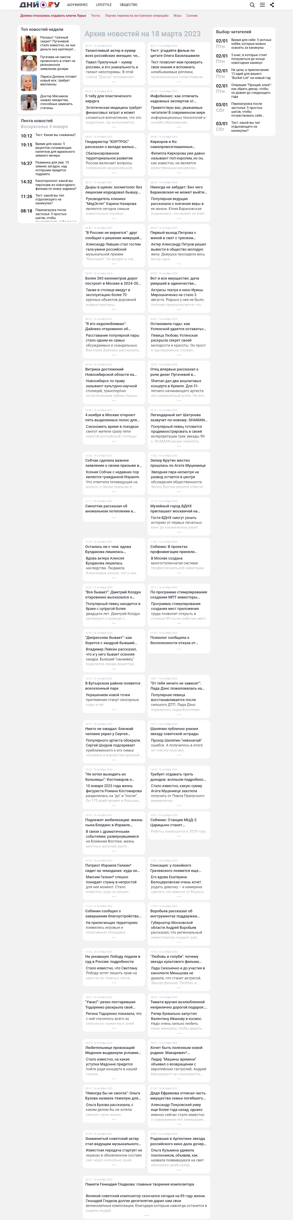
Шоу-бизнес (77, 5)
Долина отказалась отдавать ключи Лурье (53, 16)
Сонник (192, 16)
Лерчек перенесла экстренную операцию (137, 16)
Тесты (95, 16)
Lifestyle (104, 5)
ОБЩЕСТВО (128, 5)
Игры (177, 16)
